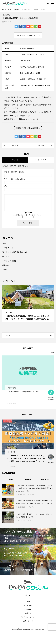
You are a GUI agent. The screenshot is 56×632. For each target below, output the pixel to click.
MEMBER (28, 609)
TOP (28, 601)
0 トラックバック (41, 160)
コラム (5, 270)
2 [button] (28, 307)
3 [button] (30, 307)
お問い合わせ (28, 621)
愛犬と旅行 (6, 256)
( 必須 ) (14, 172)
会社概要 (28, 613)
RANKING (28, 605)
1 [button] (26, 307)
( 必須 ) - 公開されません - (15, 179)
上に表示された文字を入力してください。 (28, 215)
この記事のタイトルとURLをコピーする (28, 35)
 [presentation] (52, 352)
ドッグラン (6, 243)
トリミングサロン (9, 261)
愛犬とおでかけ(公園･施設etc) (14, 252)
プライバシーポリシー (28, 617)
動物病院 (6, 265)
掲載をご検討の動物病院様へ (28, 128)
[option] (28, 303)
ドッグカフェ (7, 248)
